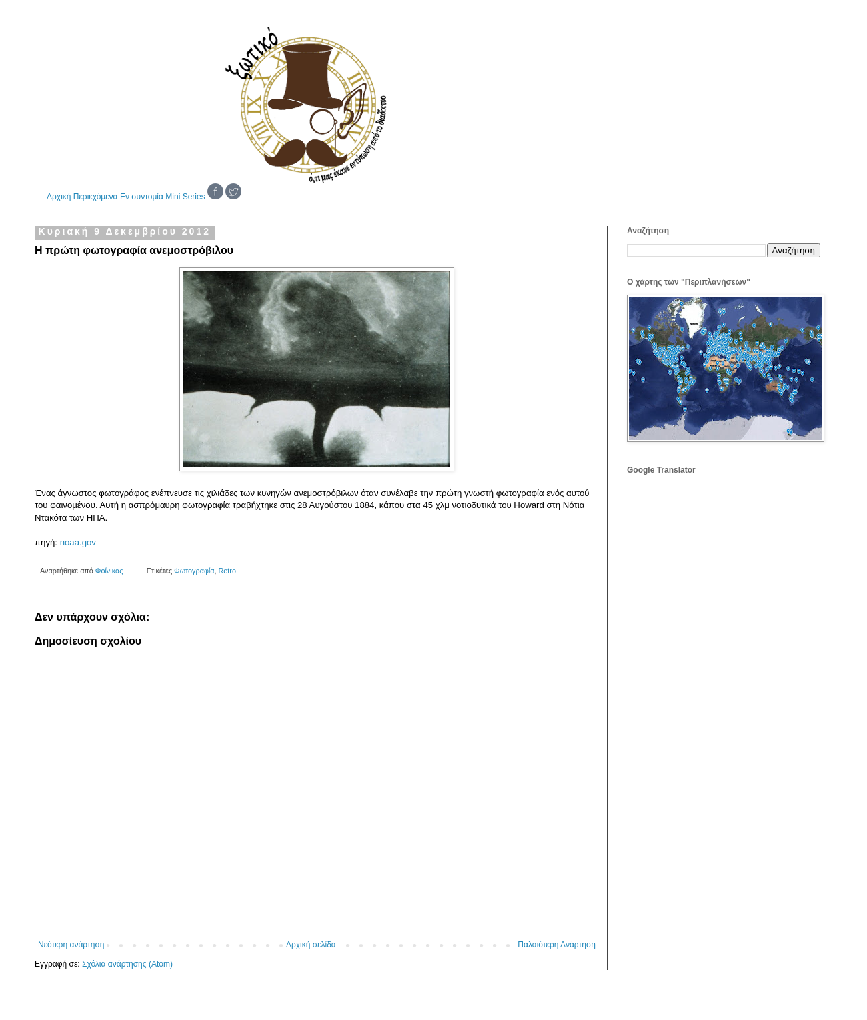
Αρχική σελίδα (311, 944)
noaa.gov (78, 542)
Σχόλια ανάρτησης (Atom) (127, 964)
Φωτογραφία (194, 571)
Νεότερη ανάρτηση (71, 944)
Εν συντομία (141, 196)
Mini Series (185, 196)
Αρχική (59, 196)
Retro (227, 571)
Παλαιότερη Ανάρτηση (557, 944)
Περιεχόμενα (95, 196)
